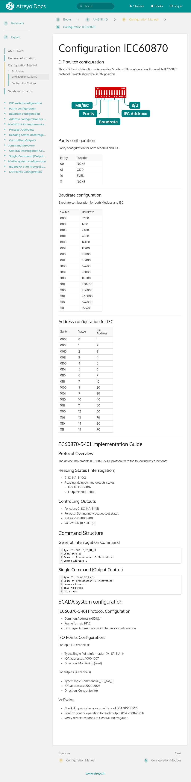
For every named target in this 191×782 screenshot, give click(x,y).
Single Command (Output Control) (28, 156)
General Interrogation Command (28, 150)
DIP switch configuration (25, 103)
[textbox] (122, 556)
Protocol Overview (21, 129)
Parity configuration (22, 108)
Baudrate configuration (24, 114)
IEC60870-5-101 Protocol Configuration (28, 166)
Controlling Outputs (22, 140)
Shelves (136, 6)
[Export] (25, 37)
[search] (95, 6)
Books (157, 6)
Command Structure (21, 145)
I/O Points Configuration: (25, 172)
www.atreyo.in (95, 773)
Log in (176, 6)
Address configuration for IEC (28, 119)
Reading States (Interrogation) (28, 135)
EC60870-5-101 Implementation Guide (27, 124)
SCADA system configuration (27, 161)
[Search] (81, 6)
